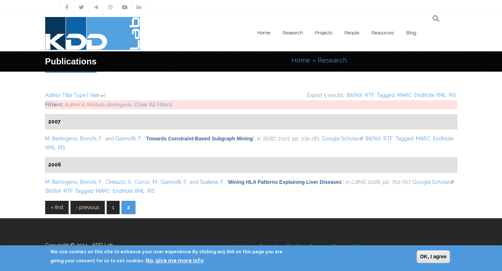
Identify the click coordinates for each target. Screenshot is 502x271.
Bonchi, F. (91, 138)
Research (293, 32)
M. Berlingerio (61, 138)
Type (80, 95)
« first (57, 207)
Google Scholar (342, 138)
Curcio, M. (146, 182)
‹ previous (87, 207)
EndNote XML (430, 95)
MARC (404, 95)
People (351, 32)
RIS (452, 95)
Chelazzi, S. (118, 182)
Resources (383, 32)
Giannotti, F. (128, 138)
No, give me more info (174, 260)
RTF (369, 95)
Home (263, 32)
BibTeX (354, 95)
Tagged (386, 95)
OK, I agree (433, 256)
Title (67, 95)
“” (199, 138)
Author (53, 95)
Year (95, 95)
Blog (411, 32)
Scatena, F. (212, 182)
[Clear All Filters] (153, 104)
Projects (323, 32)
